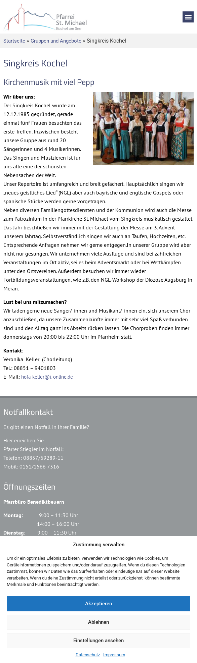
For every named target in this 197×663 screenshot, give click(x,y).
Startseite (14, 41)
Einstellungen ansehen (98, 641)
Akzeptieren (98, 604)
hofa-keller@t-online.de (47, 377)
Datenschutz (88, 654)
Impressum (114, 654)
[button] (188, 16)
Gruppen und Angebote (56, 41)
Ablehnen (98, 622)
